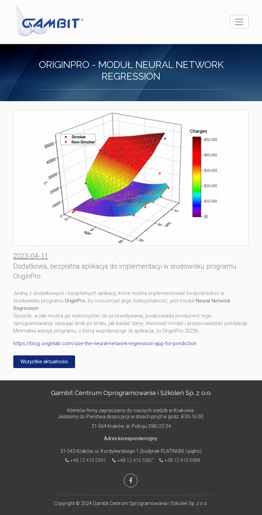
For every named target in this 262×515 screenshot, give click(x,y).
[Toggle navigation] (239, 22)
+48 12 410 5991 (84, 460)
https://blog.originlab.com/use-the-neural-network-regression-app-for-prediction (104, 343)
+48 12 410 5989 (178, 460)
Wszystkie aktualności (44, 361)
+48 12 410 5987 (131, 460)
